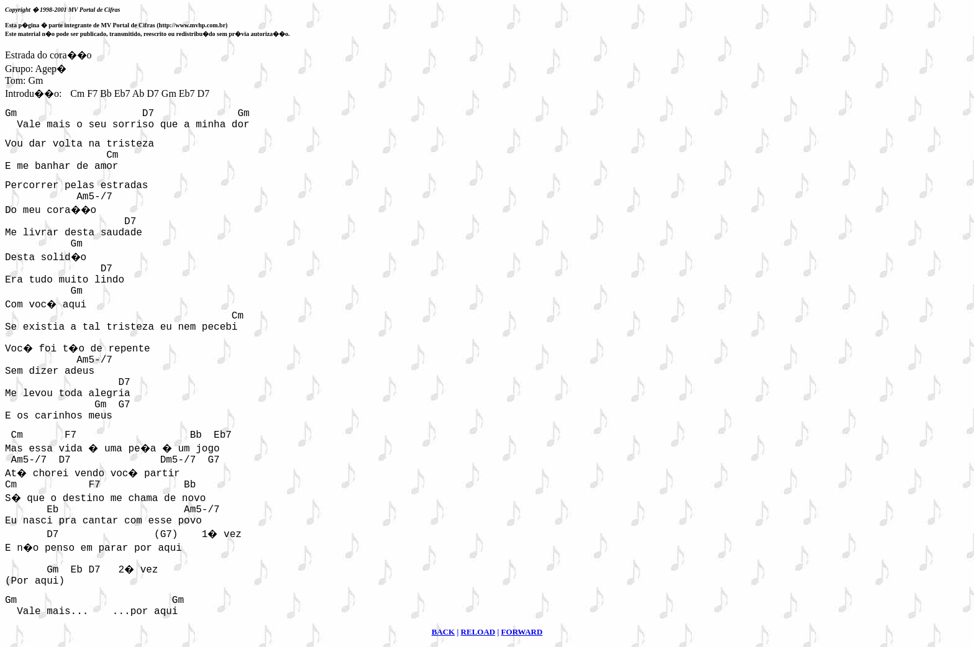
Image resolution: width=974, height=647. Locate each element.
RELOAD (478, 631)
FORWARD (522, 631)
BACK (443, 631)
